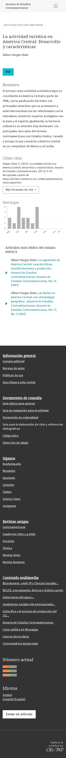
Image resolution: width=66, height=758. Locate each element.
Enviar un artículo (19, 714)
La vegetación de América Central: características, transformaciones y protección (35, 264)
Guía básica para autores (19, 403)
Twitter (7, 492)
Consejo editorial (13, 361)
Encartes (8, 541)
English (7, 695)
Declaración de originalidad (20, 417)
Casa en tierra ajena (16, 636)
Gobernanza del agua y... (18, 597)
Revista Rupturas (14, 562)
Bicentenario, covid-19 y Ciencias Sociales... (30, 583)
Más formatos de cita (20, 189)
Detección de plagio (15, 442)
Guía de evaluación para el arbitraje (26, 410)
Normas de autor (14, 368)
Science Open (11, 499)
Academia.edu (12, 464)
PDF (8, 72)
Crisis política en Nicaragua (20, 629)
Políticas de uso (13, 375)
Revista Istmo (11, 555)
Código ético (10, 435)
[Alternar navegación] (56, 6)
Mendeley (9, 471)
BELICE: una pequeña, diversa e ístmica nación (33, 590)
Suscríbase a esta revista (19, 382)
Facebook (9, 478)
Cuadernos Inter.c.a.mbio (19, 534)
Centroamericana (14, 527)
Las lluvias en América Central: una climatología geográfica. (33, 297)
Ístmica (7, 548)
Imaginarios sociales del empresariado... (29, 604)
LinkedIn (8, 485)
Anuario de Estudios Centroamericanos (28, 622)
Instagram (9, 506)
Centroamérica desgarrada (20, 643)
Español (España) (14, 699)
